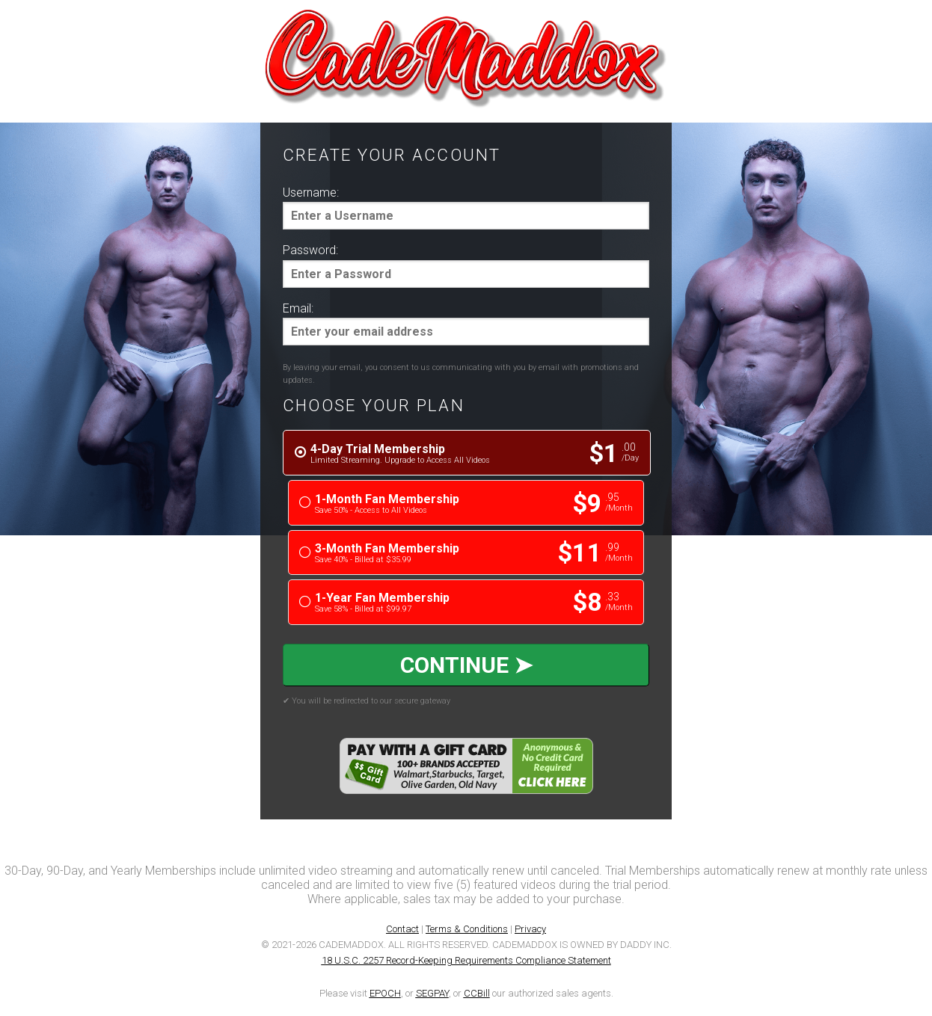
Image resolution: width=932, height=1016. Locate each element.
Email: (298, 308)
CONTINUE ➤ (466, 663)
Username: (311, 192)
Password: (310, 250)
